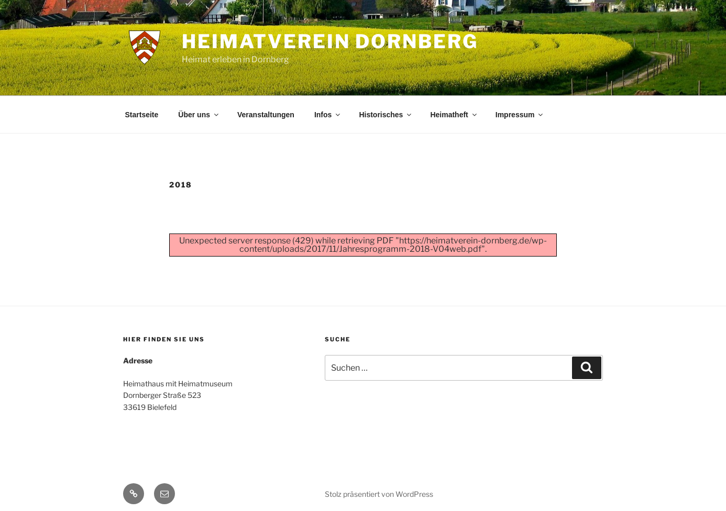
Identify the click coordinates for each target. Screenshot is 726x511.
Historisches (386, 114)
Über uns (199, 114)
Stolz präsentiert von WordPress (379, 494)
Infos (328, 114)
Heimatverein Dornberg (330, 41)
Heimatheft (454, 114)
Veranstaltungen (265, 114)
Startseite (142, 114)
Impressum (520, 114)
